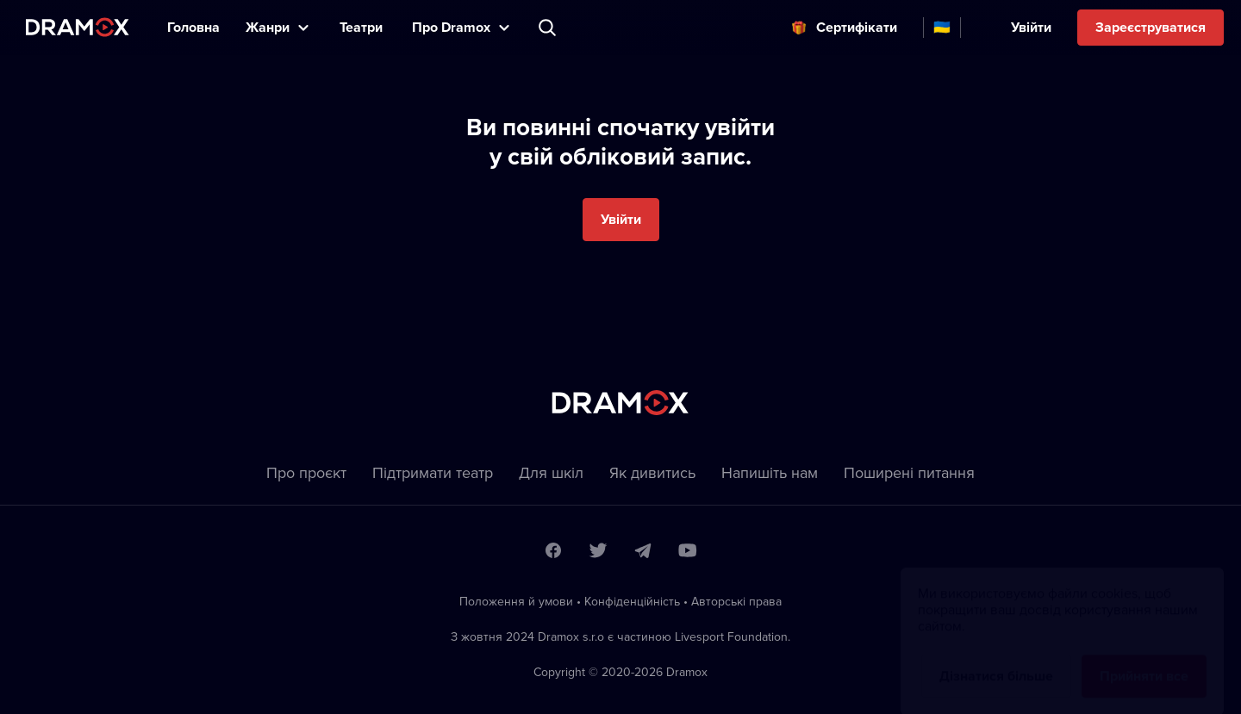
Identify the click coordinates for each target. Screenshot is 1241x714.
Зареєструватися (1150, 27)
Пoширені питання (909, 472)
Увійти (1031, 27)
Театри (363, 27)
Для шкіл (551, 472)
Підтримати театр (432, 472)
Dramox (77, 27)
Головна (193, 27)
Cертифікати (856, 27)
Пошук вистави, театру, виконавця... (548, 27)
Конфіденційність (632, 601)
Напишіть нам (769, 472)
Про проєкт (306, 472)
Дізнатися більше (996, 659)
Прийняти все (1144, 659)
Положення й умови (516, 601)
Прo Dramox (451, 27)
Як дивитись (652, 472)
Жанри (268, 27)
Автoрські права (736, 601)
